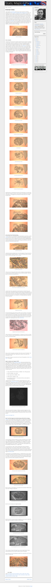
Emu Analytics (25, 567)
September (38, 45)
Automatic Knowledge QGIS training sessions (19, 12)
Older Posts (29, 579)
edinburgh (7, 574)
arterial (13, 573)
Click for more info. (37, 29)
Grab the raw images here (9, 415)
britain (21, 573)
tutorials (6, 237)
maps (26, 574)
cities (25, 573)
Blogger (31, 586)
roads (16, 576)
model (28, 574)
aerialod (10, 573)
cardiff (23, 573)
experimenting (12, 11)
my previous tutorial (14, 381)
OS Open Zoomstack (17, 362)
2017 (36, 59)
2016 (36, 60)
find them (24, 45)
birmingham (17, 573)
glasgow (10, 574)
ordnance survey (8, 576)
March (37, 51)
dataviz (28, 573)
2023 (36, 38)
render (14, 576)
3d (8, 573)
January (37, 54)
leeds (13, 574)
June (37, 46)
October (37, 44)
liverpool (16, 574)
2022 (36, 39)
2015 (36, 61)
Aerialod (6, 419)
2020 (36, 55)
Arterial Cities (10, 10)
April (37, 50)
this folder (12, 20)
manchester (23, 574)
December (38, 41)
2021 (36, 40)
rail (11, 576)
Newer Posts (8, 579)
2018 (36, 58)
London (19, 574)
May (37, 49)
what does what (11, 451)
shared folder (21, 317)
